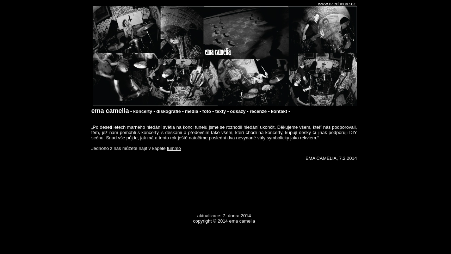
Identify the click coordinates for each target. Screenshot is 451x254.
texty (220, 111)
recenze (258, 111)
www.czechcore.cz (337, 3)
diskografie (168, 111)
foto (206, 111)
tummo (174, 148)
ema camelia (110, 110)
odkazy (238, 111)
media (191, 111)
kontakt (279, 111)
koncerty (142, 111)
